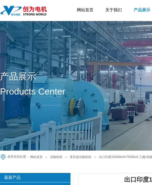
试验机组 (56, 157)
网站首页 (85, 10)
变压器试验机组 (80, 157)
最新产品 (12, 177)
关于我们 (113, 10)
